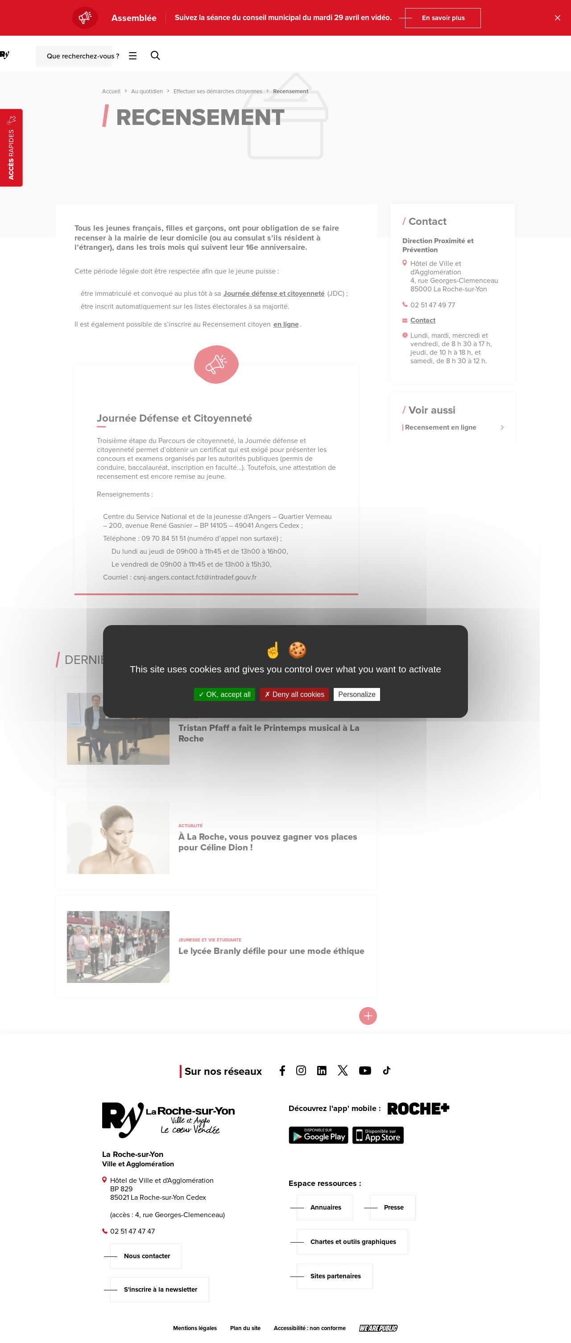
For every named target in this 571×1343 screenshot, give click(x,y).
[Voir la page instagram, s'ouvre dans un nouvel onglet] (301, 1073)
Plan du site (245, 1328)
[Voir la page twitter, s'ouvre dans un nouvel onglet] (343, 1073)
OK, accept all (225, 694)
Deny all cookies (294, 694)
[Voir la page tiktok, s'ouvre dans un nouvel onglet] (386, 1072)
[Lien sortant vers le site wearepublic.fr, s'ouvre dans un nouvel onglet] (378, 1328)
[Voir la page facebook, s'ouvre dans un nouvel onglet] (282, 1073)
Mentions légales (195, 1328)
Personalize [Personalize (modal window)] (357, 694)
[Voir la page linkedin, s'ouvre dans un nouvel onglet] (322, 1073)
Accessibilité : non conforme (310, 1328)
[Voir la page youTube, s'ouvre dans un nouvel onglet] (365, 1072)
